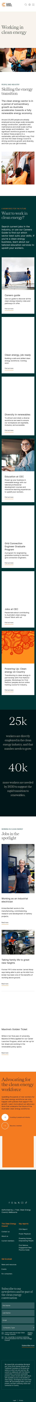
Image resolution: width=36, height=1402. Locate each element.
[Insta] (12, 1203)
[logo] (7, 4)
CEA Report (23, 1229)
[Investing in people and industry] (17, 1117)
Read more (5, 923)
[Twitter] (18, 1202)
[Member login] (30, 5)
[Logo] (18, 1188)
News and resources (9, 1264)
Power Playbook (25, 1234)
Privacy (21, 1400)
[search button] (26, 5)
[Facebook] (9, 1202)
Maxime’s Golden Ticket (14, 1029)
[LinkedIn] (15, 1203)
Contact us (6, 1232)
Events (4, 1269)
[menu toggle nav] (33, 5)
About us (5, 1236)
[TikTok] (26, 1202)
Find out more (9, 309)
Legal (14, 1400)
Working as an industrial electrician (15, 900)
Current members (8, 1241)
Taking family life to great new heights (15, 961)
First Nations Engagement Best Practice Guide (25, 1247)
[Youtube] (22, 1203)
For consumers (7, 1274)
